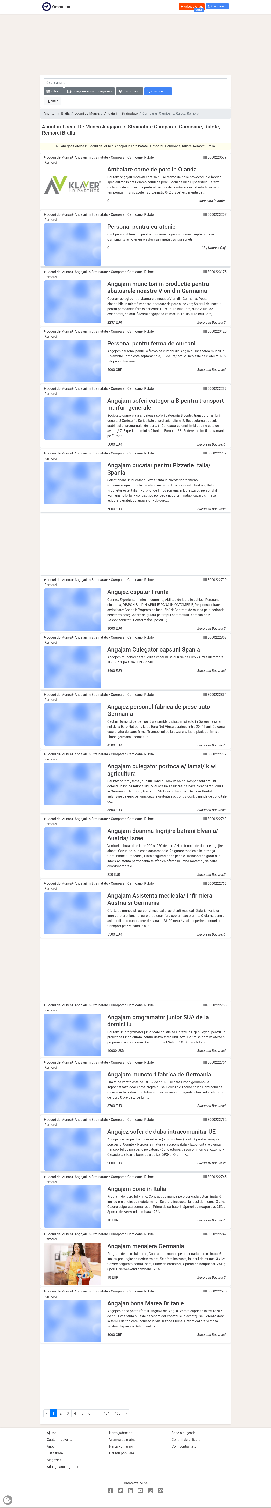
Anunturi (50, 113)
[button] (217, 6)
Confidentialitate (183, 1446)
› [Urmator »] (126, 1413)
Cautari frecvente (60, 1440)
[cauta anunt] (135, 82)
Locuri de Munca (87, 113)
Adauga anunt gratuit (62, 1467)
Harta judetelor (120, 1433)
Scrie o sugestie (183, 1433)
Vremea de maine (122, 1440)
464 (106, 1413)
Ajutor (51, 1433)
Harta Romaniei (121, 1446)
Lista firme (55, 1453)
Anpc (51, 1446)
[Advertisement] (135, 44)
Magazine (54, 1460)
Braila (65, 113)
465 (117, 1413)
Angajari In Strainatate (121, 113)
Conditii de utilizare (185, 1440)
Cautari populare (121, 1453)
